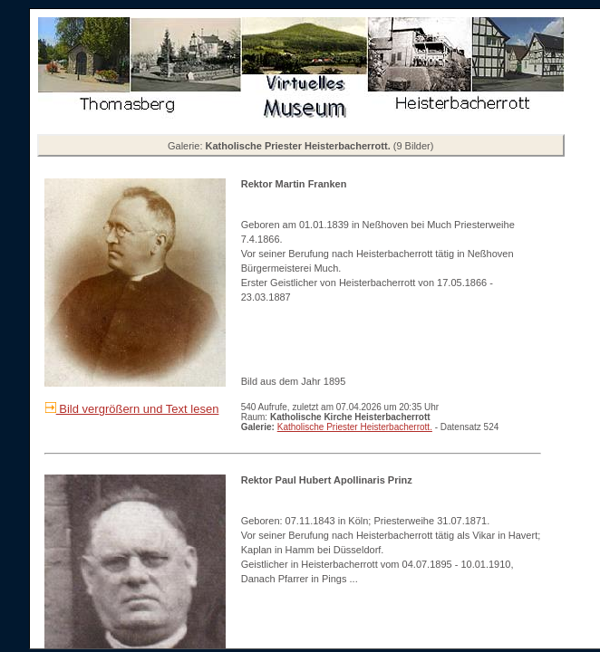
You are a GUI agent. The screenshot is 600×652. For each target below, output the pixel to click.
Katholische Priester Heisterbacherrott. (354, 427)
